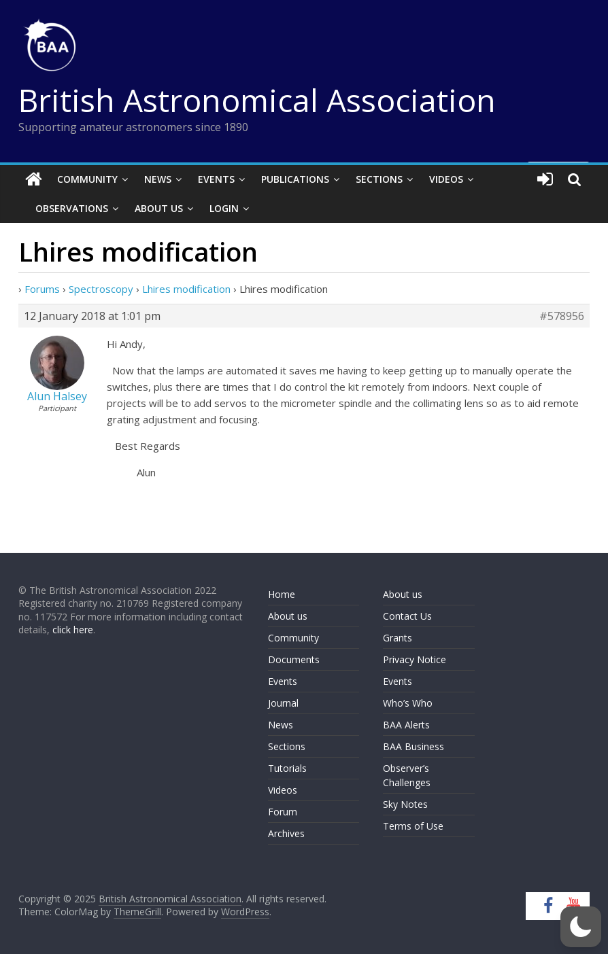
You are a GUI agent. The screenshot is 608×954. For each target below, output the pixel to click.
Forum (282, 811)
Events (216, 179)
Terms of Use (413, 825)
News (157, 179)
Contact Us (407, 616)
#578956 (561, 316)
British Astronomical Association (257, 100)
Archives (286, 833)
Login (224, 208)
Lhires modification (186, 289)
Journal (283, 702)
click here (72, 629)
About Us (159, 208)
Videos (446, 179)
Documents (294, 659)
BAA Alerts (406, 724)
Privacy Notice (414, 659)
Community (87, 179)
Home (281, 594)
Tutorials (287, 768)
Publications (295, 179)
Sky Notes (405, 804)
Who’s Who (408, 702)
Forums (42, 289)
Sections (379, 179)
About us (287, 616)
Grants (397, 637)
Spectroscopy (101, 289)
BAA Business (413, 746)
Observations (71, 208)
